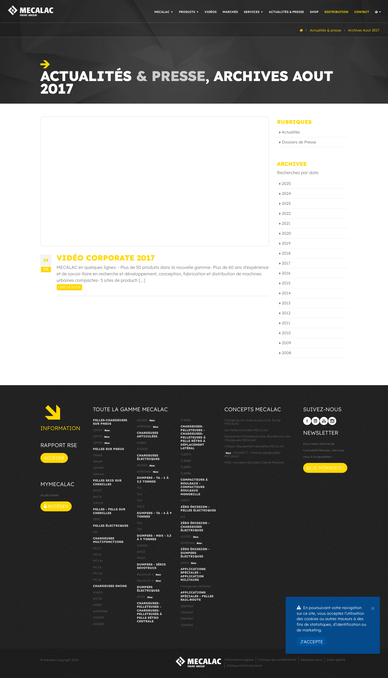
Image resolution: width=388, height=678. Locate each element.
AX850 (141, 443)
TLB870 (186, 454)
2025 (286, 183)
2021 (286, 223)
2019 (286, 243)
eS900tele (148, 426)
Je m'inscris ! (325, 467)
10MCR (98, 503)
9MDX (141, 558)
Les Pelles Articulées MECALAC (246, 430)
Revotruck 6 (149, 574)
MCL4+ (98, 561)
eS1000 (146, 420)
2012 (286, 313)
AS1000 (98, 617)
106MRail (187, 606)
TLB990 (186, 473)
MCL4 (97, 554)
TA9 (139, 529)
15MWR (98, 474)
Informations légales (239, 660)
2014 (286, 293)
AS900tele (100, 611)
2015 (286, 283)
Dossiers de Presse (299, 142)
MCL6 (97, 567)
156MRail (187, 618)
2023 (286, 203)
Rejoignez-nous (311, 660)
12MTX (102, 436)
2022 (286, 213)
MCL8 (97, 580)
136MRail (187, 612)
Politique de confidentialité (277, 660)
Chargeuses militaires (196, 586)
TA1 (139, 488)
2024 (286, 193)
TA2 (139, 494)
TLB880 (186, 461)
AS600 (97, 592)
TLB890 (186, 467)
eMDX (145, 597)
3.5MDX (142, 545)
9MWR (97, 461)
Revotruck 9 (149, 581)
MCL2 (97, 548)
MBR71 (185, 500)
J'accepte (311, 641)
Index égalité (336, 660)
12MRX (102, 443)
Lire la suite (69, 287)
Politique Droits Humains (244, 666)
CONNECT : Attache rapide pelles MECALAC (252, 454)
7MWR (97, 455)
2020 (286, 233)
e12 (95, 532)
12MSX (102, 430)
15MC (97, 519)
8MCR (97, 497)
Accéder (54, 458)
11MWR (98, 468)
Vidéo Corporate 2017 (106, 257)
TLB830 (186, 420)
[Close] (373, 608)
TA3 (139, 500)
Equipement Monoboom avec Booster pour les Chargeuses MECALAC (257, 438)
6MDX (141, 552)
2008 (286, 352)
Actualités (291, 132)
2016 (286, 273)
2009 (286, 342)
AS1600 (98, 624)
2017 (286, 263)
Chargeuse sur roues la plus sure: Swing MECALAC (252, 422)
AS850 (97, 605)
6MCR (97, 490)
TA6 (139, 523)
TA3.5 (140, 506)
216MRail (187, 625)
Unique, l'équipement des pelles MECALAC (254, 446)
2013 (286, 303)
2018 (286, 253)
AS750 (97, 598)
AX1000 (142, 449)
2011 (286, 323)
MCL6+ (98, 573)
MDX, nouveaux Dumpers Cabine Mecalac (254, 462)
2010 (286, 333)
